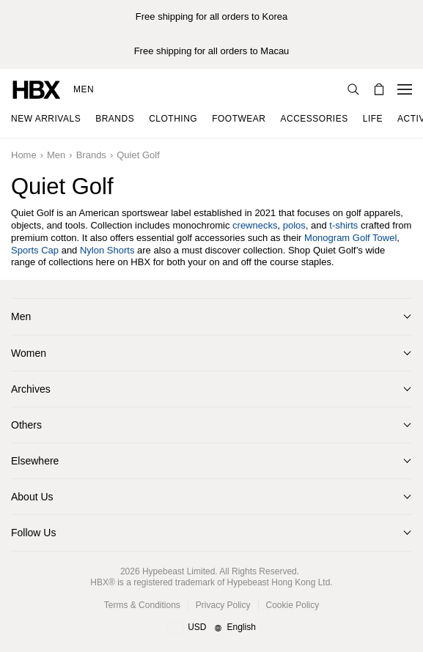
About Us (32, 497)
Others (26, 425)
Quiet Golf (138, 154)
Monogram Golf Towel (350, 237)
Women (28, 353)
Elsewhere (35, 461)
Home (24, 154)
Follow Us (33, 532)
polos (294, 225)
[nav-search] (353, 89)
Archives (31, 389)
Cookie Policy (293, 605)
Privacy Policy (223, 605)
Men (83, 89)
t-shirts (343, 225)
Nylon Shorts (107, 250)
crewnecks (254, 225)
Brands (91, 154)
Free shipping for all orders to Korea (211, 16)
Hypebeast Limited (178, 571)
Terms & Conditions (142, 605)
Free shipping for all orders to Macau (212, 50)
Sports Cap (35, 250)
